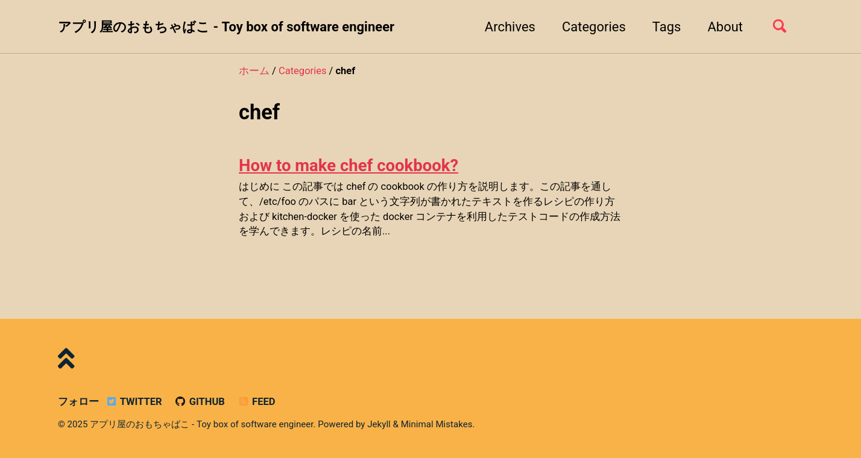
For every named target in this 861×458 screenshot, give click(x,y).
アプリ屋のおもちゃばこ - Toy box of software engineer (226, 26)
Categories (594, 26)
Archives (510, 26)
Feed (256, 401)
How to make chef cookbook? (348, 165)
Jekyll (379, 424)
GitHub (199, 401)
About (725, 26)
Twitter (133, 401)
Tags (666, 26)
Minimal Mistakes (437, 424)
